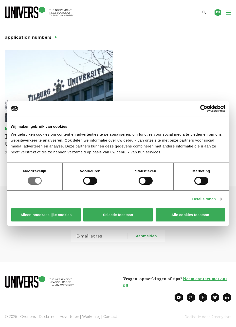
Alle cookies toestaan (190, 215)
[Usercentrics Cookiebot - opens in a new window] (203, 108)
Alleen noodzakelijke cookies (46, 215)
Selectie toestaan (118, 215)
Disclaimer (48, 316)
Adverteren (69, 316)
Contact (110, 316)
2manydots (221, 317)
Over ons (28, 316)
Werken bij (91, 316)
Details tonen (204, 199)
